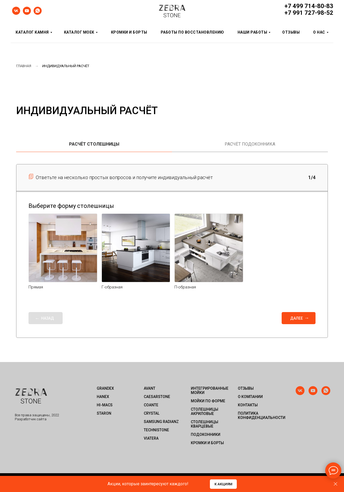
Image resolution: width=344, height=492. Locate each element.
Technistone (156, 430)
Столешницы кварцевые (204, 424)
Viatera (151, 438)
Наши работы (252, 32)
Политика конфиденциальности (259, 415)
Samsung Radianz (161, 421)
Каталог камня (32, 32)
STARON (104, 413)
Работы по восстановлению (192, 32)
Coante (151, 405)
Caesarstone (157, 397)
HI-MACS (105, 405)
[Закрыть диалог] (335, 484)
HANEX (103, 397)
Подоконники (205, 434)
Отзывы (291, 32)
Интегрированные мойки (209, 390)
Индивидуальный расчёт (65, 66)
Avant (149, 388)
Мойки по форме (208, 401)
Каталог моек (79, 32)
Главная (23, 66)
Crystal (151, 413)
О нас (319, 32)
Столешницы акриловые (204, 411)
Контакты (248, 405)
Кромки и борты (129, 32)
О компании (250, 397)
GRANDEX (105, 388)
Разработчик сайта (30, 419)
